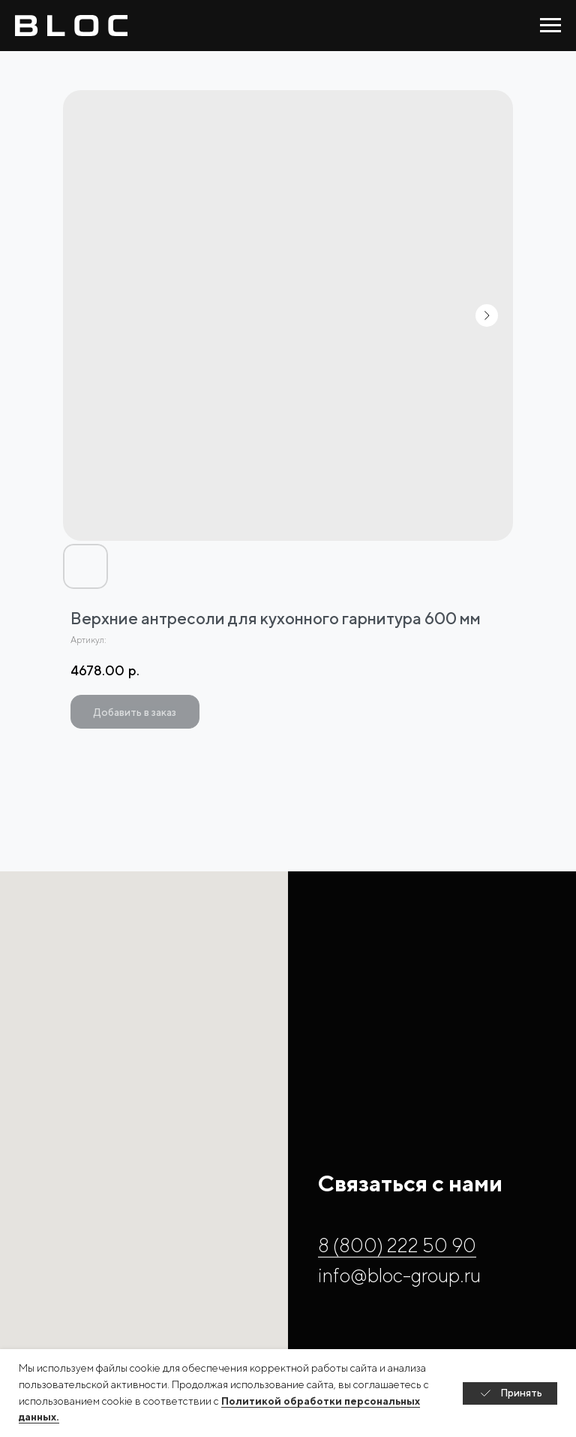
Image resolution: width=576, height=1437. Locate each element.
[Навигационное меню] (550, 25)
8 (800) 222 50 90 (397, 1245)
